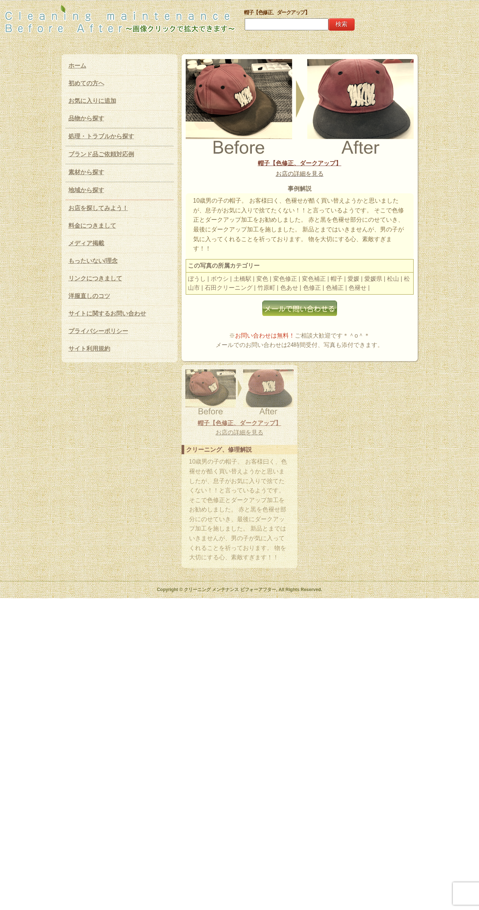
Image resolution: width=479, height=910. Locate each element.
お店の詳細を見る (300, 173)
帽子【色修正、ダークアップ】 (300, 163)
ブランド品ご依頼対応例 (101, 154)
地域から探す (86, 190)
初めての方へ (86, 83)
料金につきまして (92, 225)
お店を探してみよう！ (98, 208)
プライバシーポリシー (98, 331)
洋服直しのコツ (89, 296)
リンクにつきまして (95, 278)
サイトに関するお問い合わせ (107, 313)
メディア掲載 (86, 243)
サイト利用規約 (89, 348)
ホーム (77, 65)
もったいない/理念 (93, 261)
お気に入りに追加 (92, 101)
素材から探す (86, 172)
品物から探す (86, 118)
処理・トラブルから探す (101, 136)
